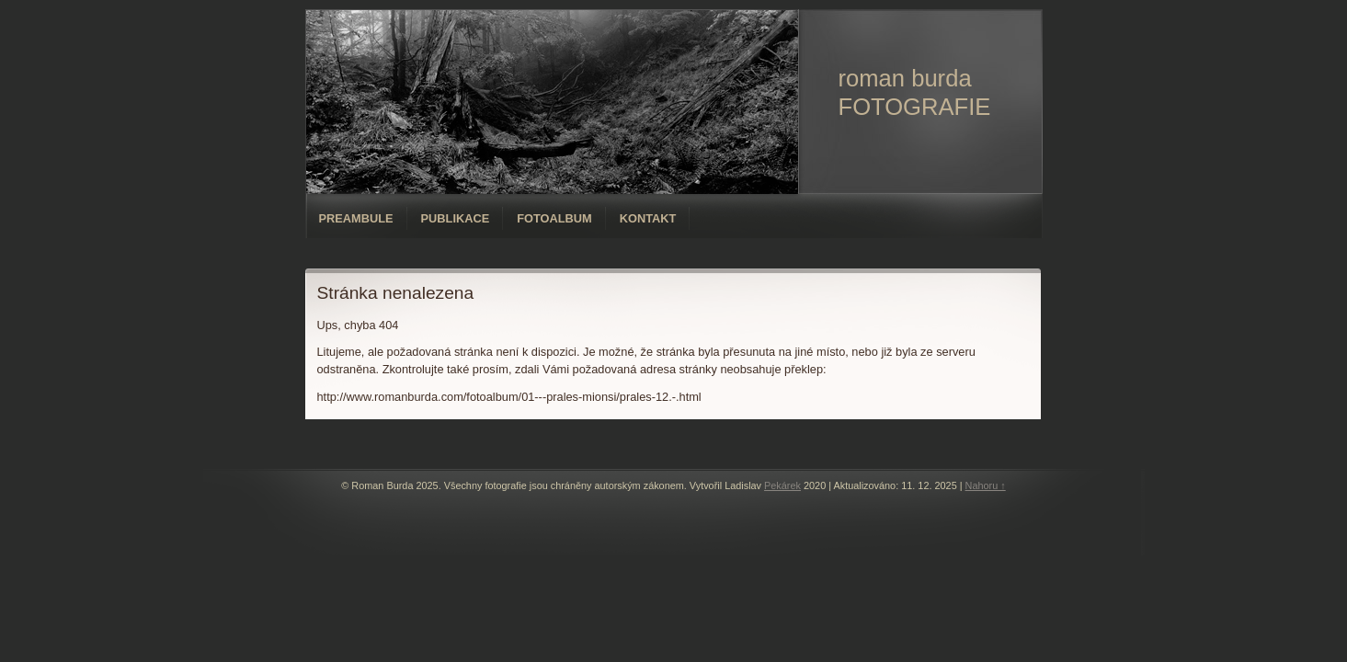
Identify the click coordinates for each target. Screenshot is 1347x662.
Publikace (455, 218)
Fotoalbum (554, 218)
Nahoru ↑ (985, 485)
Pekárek (782, 485)
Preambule (356, 218)
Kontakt (648, 218)
